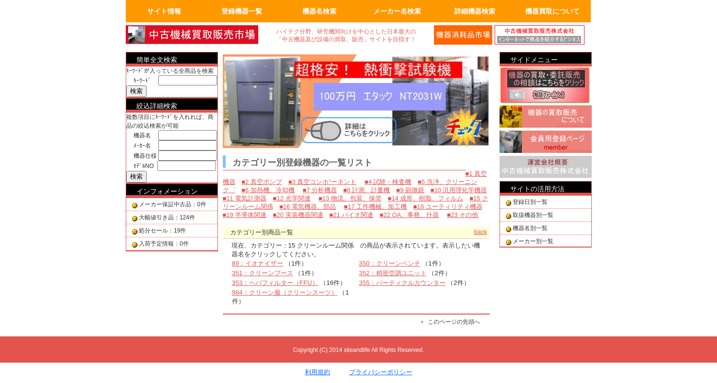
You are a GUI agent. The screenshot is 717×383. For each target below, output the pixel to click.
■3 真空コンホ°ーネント (322, 181)
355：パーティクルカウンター (402, 282)
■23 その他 (463, 214)
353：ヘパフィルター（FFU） (275, 282)
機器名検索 (319, 11)
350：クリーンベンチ (389, 263)
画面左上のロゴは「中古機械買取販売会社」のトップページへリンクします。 (198, 35)
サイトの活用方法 (537, 189)
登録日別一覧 (530, 202)
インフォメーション (167, 191)
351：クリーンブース (262, 273)
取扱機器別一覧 (533, 215)
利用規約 (317, 372)
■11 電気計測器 (245, 198)
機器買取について (552, 11)
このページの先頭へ (454, 321)
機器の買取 (546, 118)
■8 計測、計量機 (366, 190)
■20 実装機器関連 (298, 214)
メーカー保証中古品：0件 (172, 204)
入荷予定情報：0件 (164, 243)
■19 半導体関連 (245, 214)
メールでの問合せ (463, 35)
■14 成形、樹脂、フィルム (426, 198)
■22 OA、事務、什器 (409, 214)
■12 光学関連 (292, 198)
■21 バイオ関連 (352, 214)
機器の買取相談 (546, 86)
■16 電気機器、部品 (308, 206)
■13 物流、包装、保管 (350, 198)
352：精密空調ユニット (392, 273)
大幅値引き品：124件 (167, 217)
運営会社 (546, 168)
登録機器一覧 (241, 11)
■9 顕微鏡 (410, 190)
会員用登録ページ (546, 143)
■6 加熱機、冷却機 (268, 190)
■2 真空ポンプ (262, 181)
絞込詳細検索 (156, 106)
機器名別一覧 (530, 228)
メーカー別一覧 (533, 241)
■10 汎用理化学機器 (459, 190)
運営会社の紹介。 (543, 35)
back (480, 231)
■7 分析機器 (319, 190)
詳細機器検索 (474, 11)
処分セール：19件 (162, 230)
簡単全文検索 (156, 60)
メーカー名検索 (397, 11)
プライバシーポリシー (380, 372)
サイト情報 (164, 11)
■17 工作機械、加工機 (375, 206)
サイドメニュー (534, 60)
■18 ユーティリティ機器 (448, 206)
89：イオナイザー (257, 263)
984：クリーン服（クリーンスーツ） (284, 292)
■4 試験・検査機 (388, 181)
